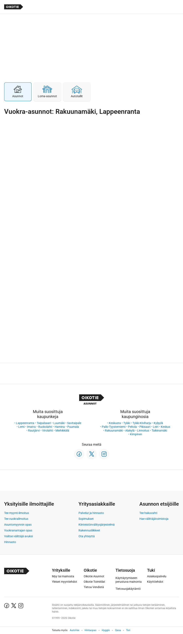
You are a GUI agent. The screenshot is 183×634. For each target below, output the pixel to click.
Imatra (31, 426)
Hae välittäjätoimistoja (153, 518)
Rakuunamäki (114, 430)
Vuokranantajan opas (18, 530)
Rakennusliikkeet (89, 530)
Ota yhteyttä (87, 536)
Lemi (21, 426)
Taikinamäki (159, 430)
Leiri (155, 426)
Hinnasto (10, 542)
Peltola (132, 426)
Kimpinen (136, 434)
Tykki (126, 423)
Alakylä (130, 430)
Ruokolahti (45, 426)
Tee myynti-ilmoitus (16, 513)
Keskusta (115, 423)
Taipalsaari (44, 423)
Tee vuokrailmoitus (16, 518)
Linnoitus (143, 430)
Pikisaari (144, 426)
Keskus (165, 426)
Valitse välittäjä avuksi (18, 536)
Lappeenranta (25, 423)
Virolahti (47, 430)
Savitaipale (74, 423)
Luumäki (59, 423)
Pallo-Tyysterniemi (113, 426)
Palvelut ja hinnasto (91, 513)
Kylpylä (158, 423)
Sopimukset (86, 518)
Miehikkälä (62, 430)
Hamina (60, 426)
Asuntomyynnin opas (18, 524)
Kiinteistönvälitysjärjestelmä (97, 524)
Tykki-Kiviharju (142, 423)
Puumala (73, 426)
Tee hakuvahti (148, 513)
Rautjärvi (34, 430)
